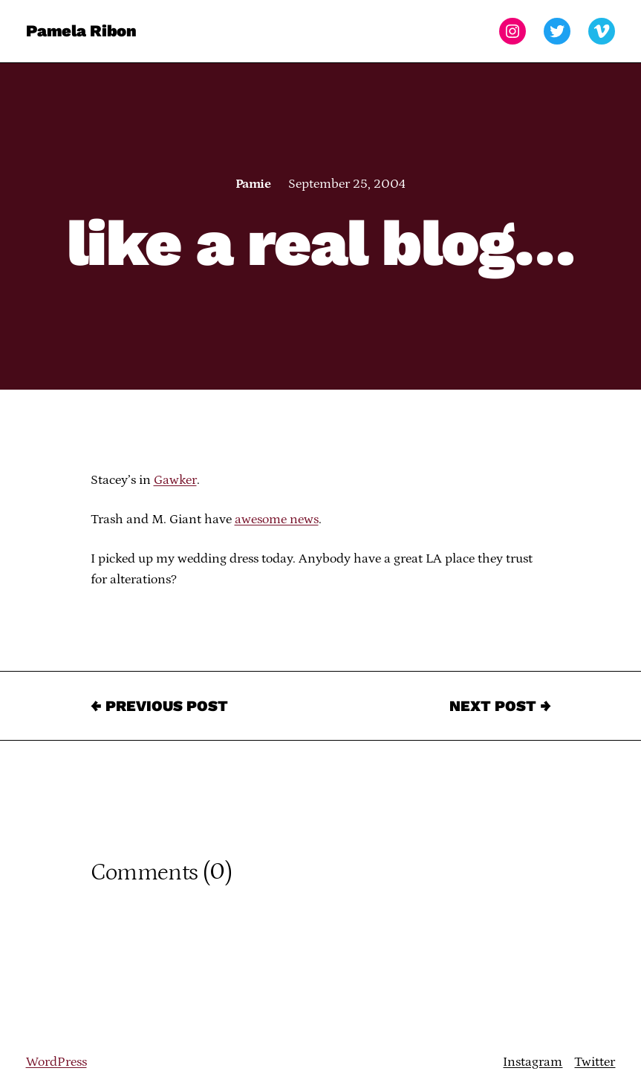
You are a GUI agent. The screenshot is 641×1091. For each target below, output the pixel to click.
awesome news (277, 519)
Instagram (532, 1062)
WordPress (56, 1062)
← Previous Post (159, 706)
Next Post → (500, 706)
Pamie (252, 184)
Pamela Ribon (81, 31)
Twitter (594, 1062)
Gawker (175, 480)
